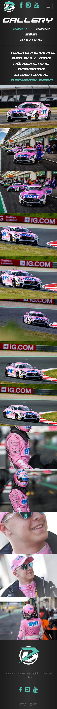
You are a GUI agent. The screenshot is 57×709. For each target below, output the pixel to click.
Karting (31, 40)
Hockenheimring (32, 53)
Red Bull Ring (31, 58)
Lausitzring (31, 75)
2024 (19, 29)
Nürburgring (31, 64)
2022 (42, 29)
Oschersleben (31, 80)
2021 (31, 34)
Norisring (30, 69)
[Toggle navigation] (48, 6)
